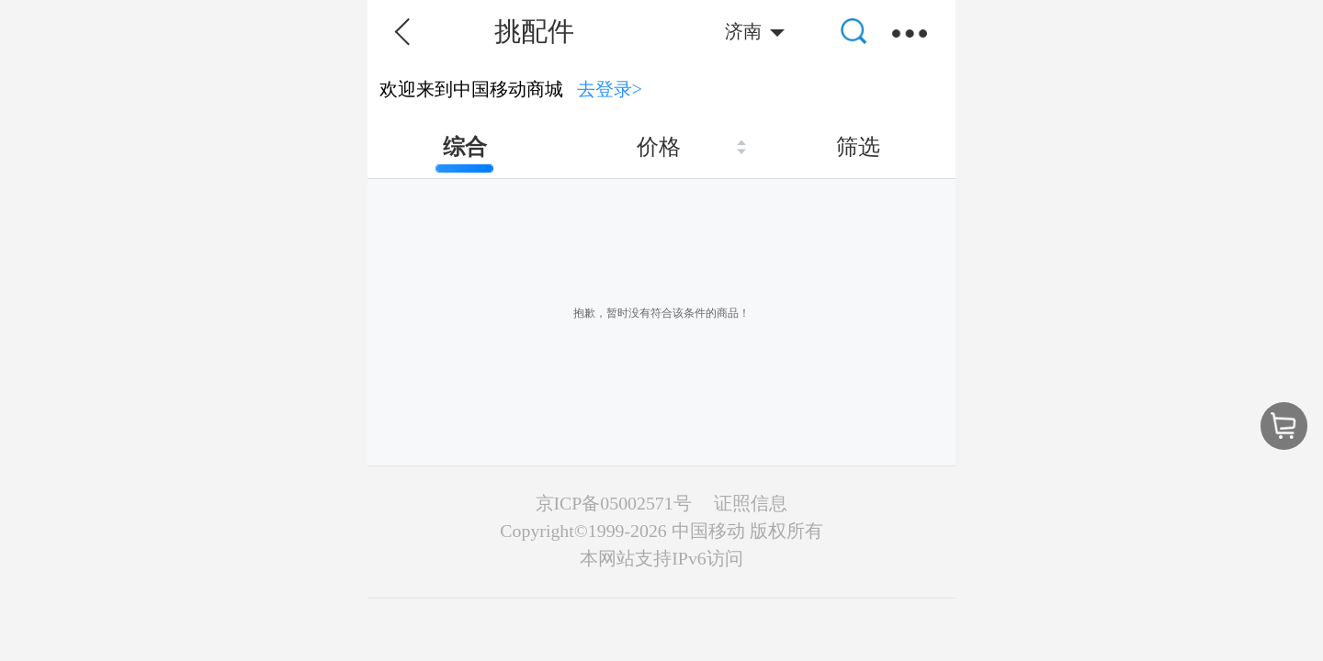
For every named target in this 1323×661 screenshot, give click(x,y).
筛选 (858, 147)
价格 (659, 147)
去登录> (610, 89)
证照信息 (750, 503)
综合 (465, 147)
